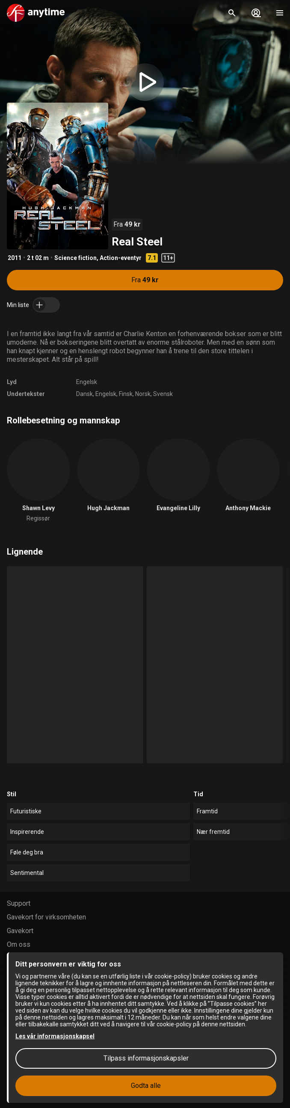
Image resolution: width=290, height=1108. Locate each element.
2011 (14, 257)
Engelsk (86, 381)
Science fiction (75, 257)
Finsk (126, 393)
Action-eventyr (121, 257)
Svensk (163, 393)
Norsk (143, 393)
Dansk (84, 393)
